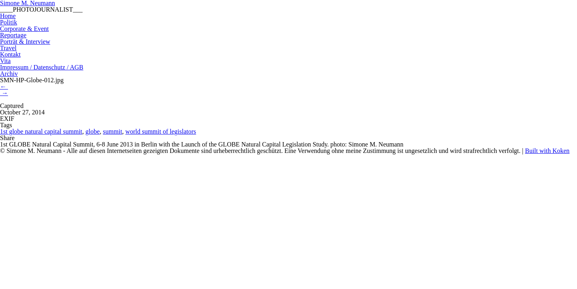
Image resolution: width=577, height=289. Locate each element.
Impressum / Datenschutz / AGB (41, 67)
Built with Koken (547, 150)
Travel (8, 48)
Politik (8, 22)
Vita (5, 60)
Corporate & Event (24, 28)
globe (92, 131)
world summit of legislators (160, 131)
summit (112, 131)
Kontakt (10, 54)
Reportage (13, 35)
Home (8, 15)
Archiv (9, 73)
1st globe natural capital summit (41, 131)
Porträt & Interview (25, 41)
